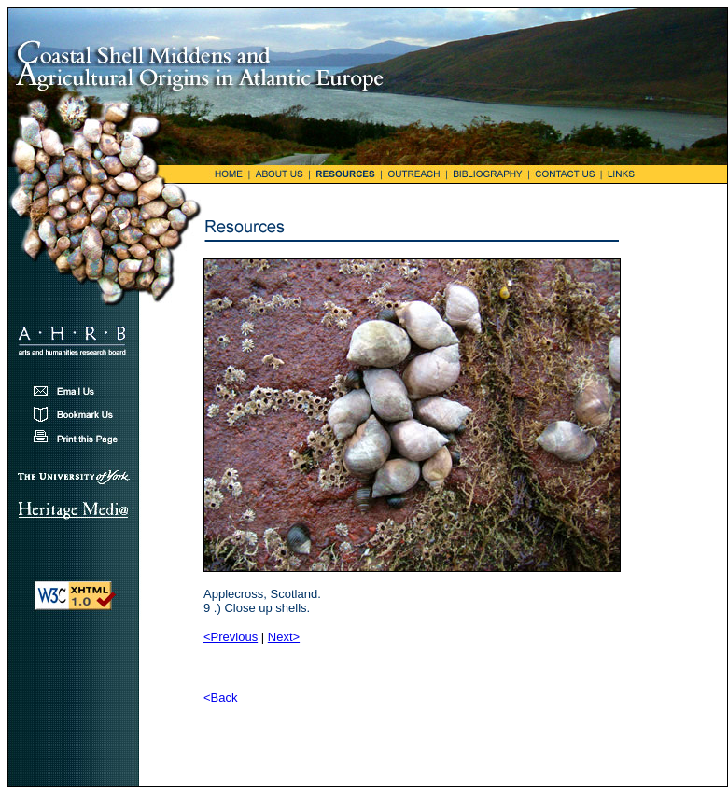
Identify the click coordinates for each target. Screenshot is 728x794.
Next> (284, 637)
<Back (220, 697)
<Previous (230, 637)
